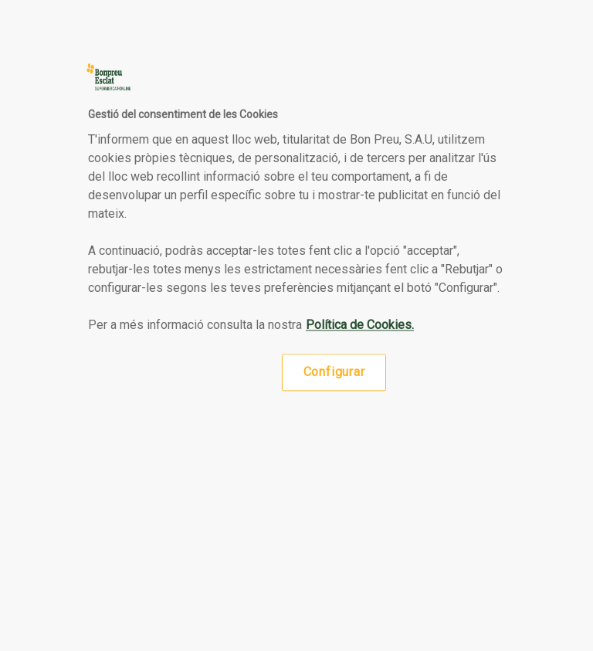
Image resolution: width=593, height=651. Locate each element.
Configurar (334, 371)
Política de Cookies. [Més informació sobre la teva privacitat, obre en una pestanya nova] (360, 324)
